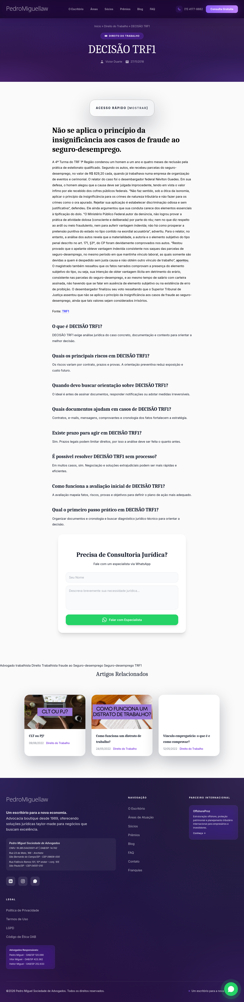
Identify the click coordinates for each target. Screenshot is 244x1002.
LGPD (10, 928)
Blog (140, 9)
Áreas (94, 9)
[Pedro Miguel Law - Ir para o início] (61, 800)
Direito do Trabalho (116, 26)
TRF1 (65, 311)
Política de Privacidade (22, 910)
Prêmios (125, 9)
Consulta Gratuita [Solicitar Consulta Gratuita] (221, 9)
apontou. (182, 260)
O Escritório (76, 9)
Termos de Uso (17, 919)
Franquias (135, 870)
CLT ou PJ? (36, 736)
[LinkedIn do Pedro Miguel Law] (10, 881)
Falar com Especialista (122, 620)
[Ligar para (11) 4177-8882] (189, 9)
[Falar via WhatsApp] (231, 989)
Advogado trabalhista (15, 665)
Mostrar (138, 108)
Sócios (109, 9)
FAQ (152, 9)
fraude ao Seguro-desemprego (81, 665)
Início (97, 26)
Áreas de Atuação (141, 817)
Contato (134, 861)
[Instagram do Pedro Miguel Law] (22, 881)
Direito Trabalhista (45, 665)
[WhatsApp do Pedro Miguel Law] (35, 881)
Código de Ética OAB (21, 937)
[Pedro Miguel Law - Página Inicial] (27, 9)
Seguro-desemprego (119, 665)
